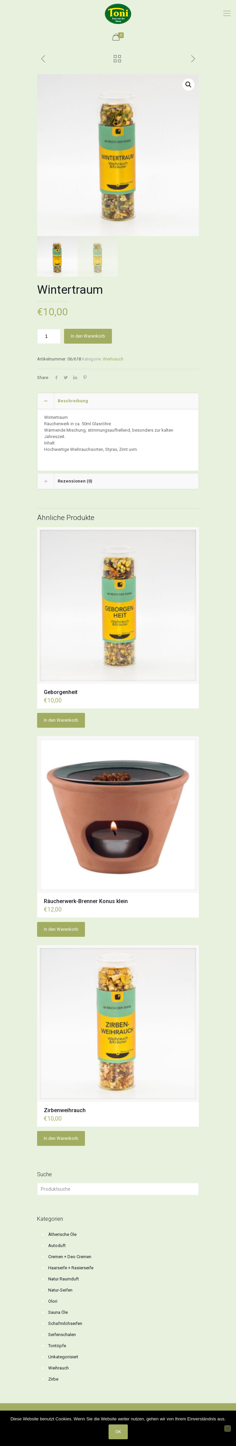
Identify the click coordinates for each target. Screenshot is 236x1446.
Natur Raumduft (63, 1278)
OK (118, 1431)
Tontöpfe (57, 1345)
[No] (227, 1428)
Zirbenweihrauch (65, 1110)
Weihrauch (113, 359)
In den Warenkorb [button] (61, 720)
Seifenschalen (62, 1334)
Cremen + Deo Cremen (69, 1256)
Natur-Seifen (60, 1290)
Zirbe (53, 1379)
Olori (52, 1301)
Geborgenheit (61, 692)
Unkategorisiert (63, 1356)
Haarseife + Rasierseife (70, 1267)
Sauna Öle (58, 1312)
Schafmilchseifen (65, 1323)
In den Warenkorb (88, 336)
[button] (188, 85)
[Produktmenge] (49, 336)
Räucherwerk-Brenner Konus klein (86, 901)
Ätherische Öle (62, 1234)
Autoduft (57, 1245)
